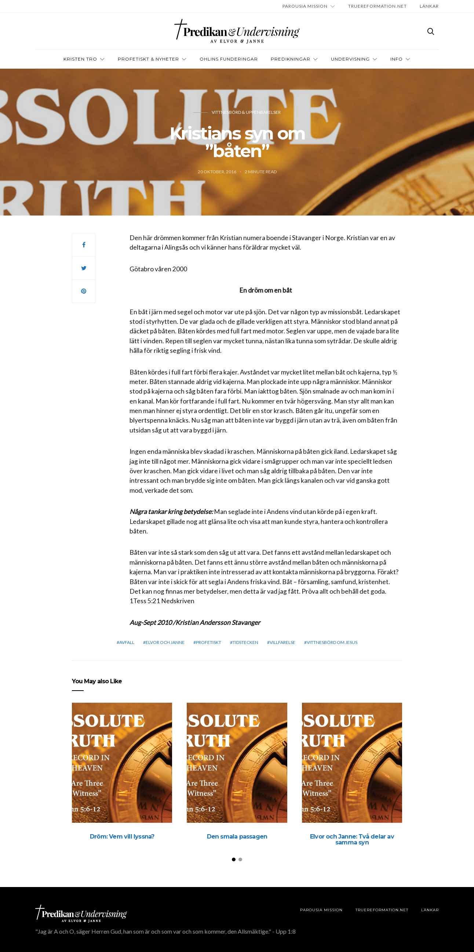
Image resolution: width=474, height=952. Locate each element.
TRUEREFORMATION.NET (377, 6)
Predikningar (290, 59)
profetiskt (208, 642)
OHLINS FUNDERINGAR (229, 59)
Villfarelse (282, 642)
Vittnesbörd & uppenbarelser (246, 112)
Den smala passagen (237, 836)
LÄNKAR (429, 6)
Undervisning (350, 59)
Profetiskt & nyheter (148, 59)
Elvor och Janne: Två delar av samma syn (352, 839)
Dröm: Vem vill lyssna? (122, 836)
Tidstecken (245, 642)
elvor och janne (165, 642)
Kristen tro (80, 59)
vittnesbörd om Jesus (332, 642)
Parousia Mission (305, 6)
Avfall (126, 642)
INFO (396, 59)
